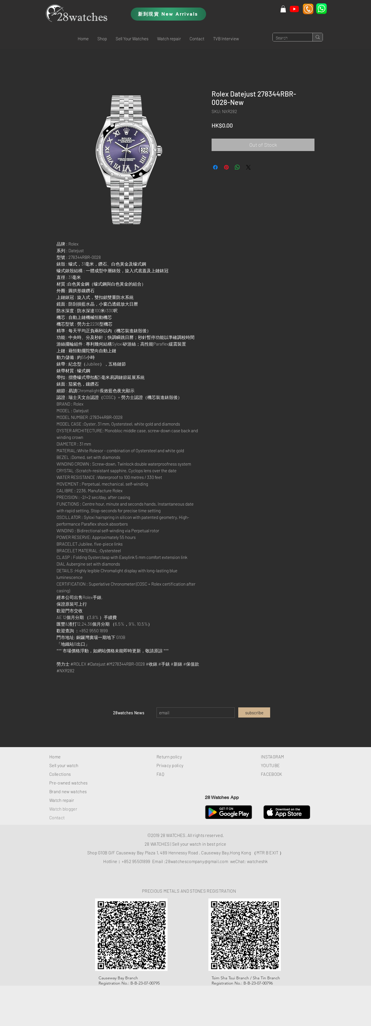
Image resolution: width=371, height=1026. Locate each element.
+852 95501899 (136, 861)
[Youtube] (294, 8)
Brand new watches (68, 791)
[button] (102, 38)
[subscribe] (254, 712)
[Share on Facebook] (215, 167)
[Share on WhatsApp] (237, 167)
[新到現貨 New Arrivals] (168, 14)
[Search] (288, 38)
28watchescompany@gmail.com (197, 861)
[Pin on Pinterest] (226, 167)
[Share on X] (248, 167)
